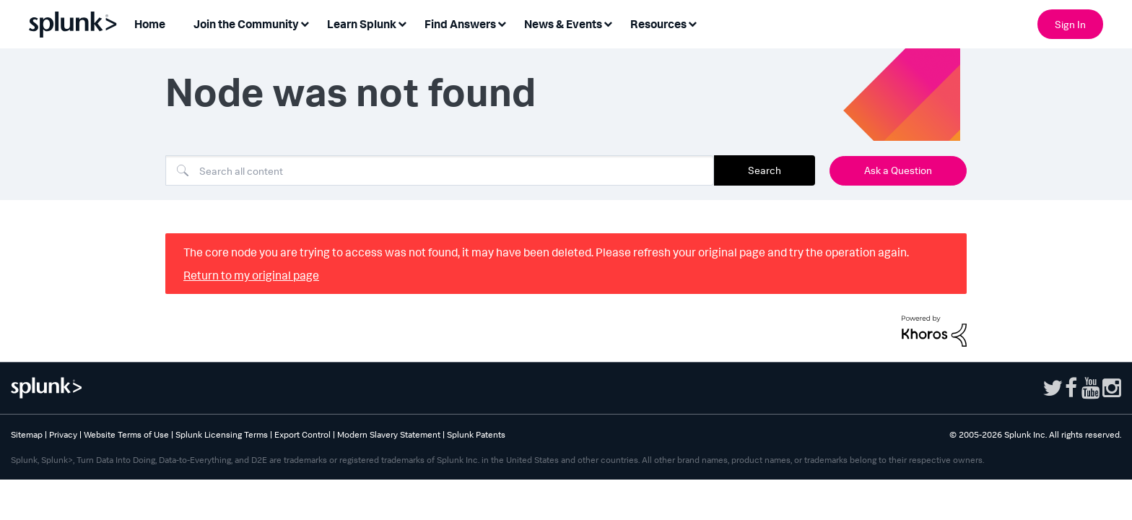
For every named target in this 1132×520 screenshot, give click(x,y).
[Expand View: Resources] (692, 23)
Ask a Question (898, 170)
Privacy (63, 434)
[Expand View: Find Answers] (502, 23)
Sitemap (27, 434)
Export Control (302, 434)
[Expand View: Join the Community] (304, 23)
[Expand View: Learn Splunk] (402, 23)
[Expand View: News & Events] (608, 23)
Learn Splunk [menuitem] (361, 24)
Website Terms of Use (126, 434)
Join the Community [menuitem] (246, 24)
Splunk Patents (476, 434)
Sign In (1070, 24)
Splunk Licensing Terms (221, 434)
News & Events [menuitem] (563, 24)
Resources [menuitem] (658, 24)
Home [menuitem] (149, 24)
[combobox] (439, 170)
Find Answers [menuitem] (460, 24)
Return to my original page (251, 275)
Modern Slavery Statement (388, 434)
